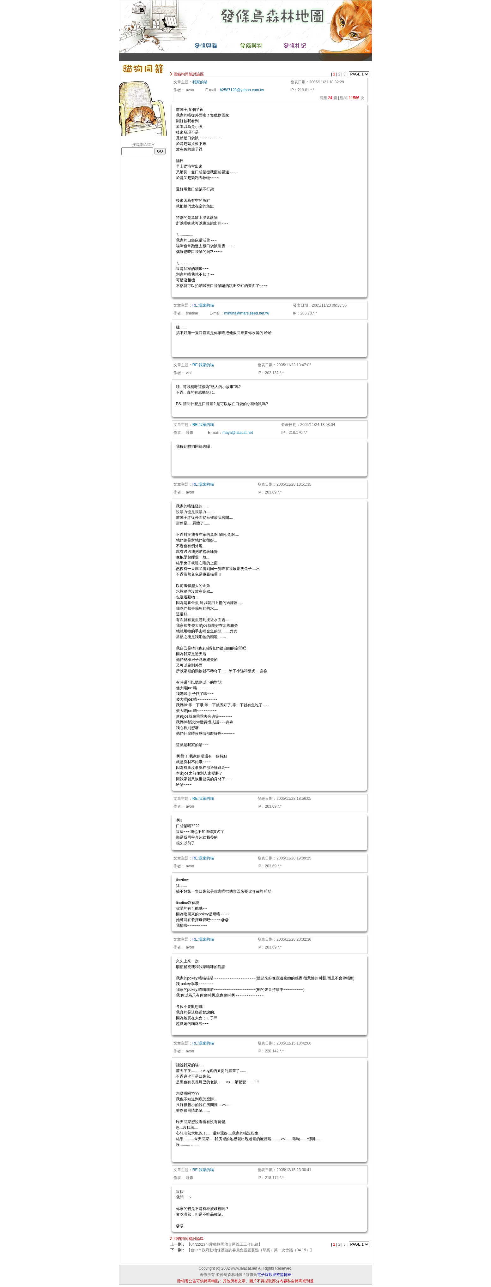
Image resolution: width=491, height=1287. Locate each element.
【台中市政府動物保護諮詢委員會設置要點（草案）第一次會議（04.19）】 (250, 1250)
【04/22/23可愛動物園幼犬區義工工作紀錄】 (224, 1244)
